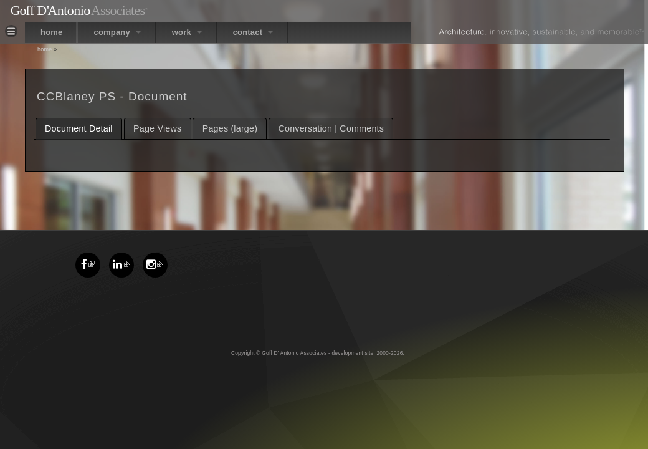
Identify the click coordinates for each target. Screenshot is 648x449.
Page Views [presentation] (157, 128)
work (187, 32)
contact (253, 32)
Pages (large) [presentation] (229, 128)
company (116, 32)
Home (44, 49)
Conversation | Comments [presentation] (331, 128)
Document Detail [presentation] (79, 128)
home (51, 32)
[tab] (79, 129)
